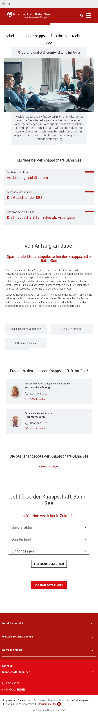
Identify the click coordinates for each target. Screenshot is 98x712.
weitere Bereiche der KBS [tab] (17, 636)
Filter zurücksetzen (49, 563)
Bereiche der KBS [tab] (12, 623)
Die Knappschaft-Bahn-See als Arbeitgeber (42, 217)
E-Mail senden (37, 399)
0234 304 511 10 (38, 423)
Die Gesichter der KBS (24, 197)
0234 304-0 (12, 682)
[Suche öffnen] (81, 16)
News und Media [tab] (12, 649)
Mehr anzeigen (50, 466)
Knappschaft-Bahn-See (16, 671)
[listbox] (49, 527)
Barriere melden (49, 704)
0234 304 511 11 (38, 393)
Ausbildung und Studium (27, 177)
